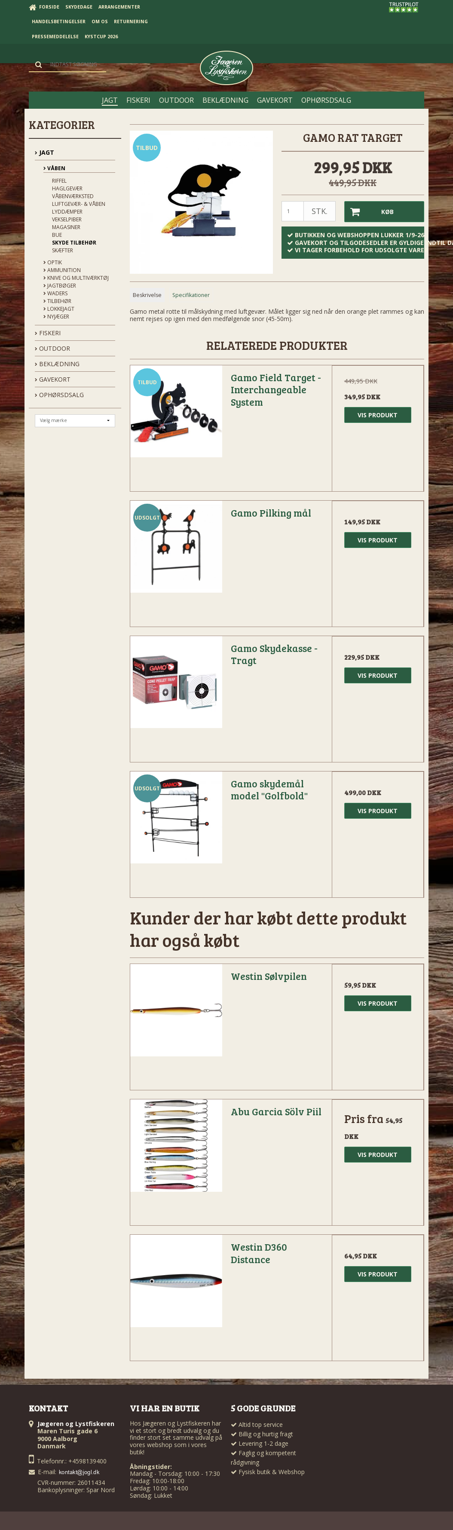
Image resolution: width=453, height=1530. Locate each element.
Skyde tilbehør (74, 242)
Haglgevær (67, 188)
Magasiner (66, 227)
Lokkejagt (58, 308)
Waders (55, 293)
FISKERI (48, 333)
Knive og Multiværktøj (76, 278)
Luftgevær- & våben (78, 204)
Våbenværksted (73, 196)
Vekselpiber (67, 219)
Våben (54, 168)
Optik (52, 262)
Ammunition (62, 270)
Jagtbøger (59, 285)
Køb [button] (369, 212)
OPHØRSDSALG (59, 395)
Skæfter (62, 250)
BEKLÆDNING (57, 364)
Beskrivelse (147, 295)
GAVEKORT (52, 379)
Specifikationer (191, 295)
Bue (57, 235)
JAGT (44, 152)
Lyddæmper (67, 211)
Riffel (59, 180)
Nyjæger (56, 316)
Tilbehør (57, 301)
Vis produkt (378, 415)
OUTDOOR (52, 348)
